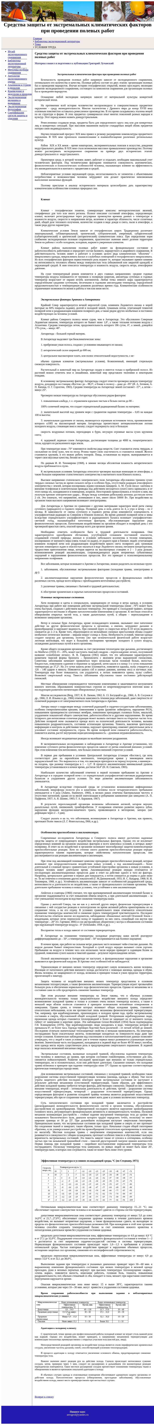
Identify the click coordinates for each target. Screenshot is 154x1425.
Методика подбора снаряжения (18, 71)
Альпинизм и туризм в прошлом (19, 86)
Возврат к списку (44, 1396)
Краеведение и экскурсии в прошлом (20, 92)
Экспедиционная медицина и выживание (17, 100)
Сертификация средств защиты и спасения (17, 115)
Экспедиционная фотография (17, 108)
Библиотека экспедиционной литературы (17, 63)
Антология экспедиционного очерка (17, 78)
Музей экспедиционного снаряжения (17, 54)
